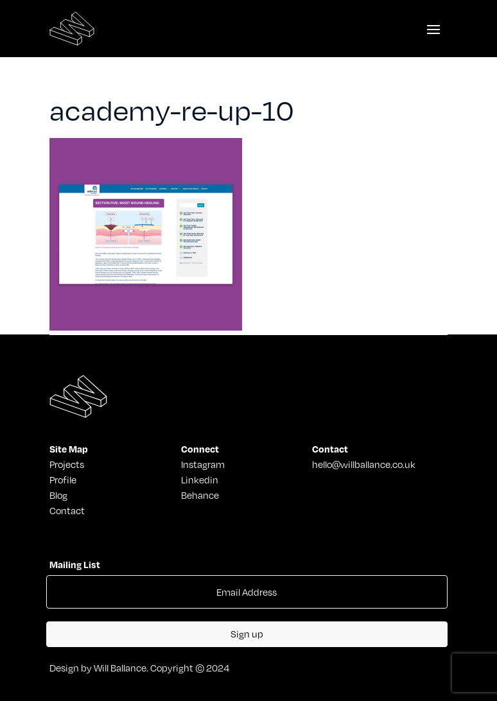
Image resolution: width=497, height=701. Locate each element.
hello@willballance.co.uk (363, 464)
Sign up (247, 633)
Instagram (203, 464)
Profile (62, 479)
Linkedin (199, 479)
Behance (200, 495)
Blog (58, 495)
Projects (66, 464)
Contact (67, 510)
